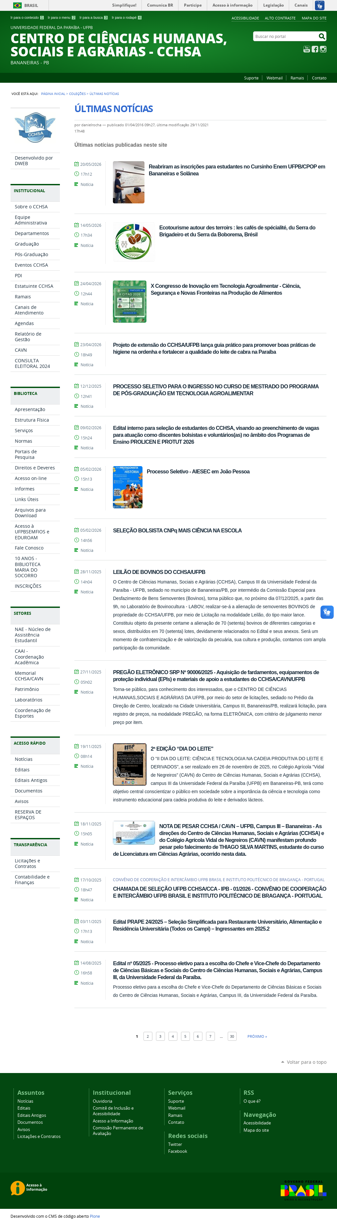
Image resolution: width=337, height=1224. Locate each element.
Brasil (31, 5)
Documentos (30, 1122)
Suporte (251, 77)
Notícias (25, 1101)
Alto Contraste (280, 17)
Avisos (23, 1129)
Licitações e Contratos (39, 1136)
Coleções (77, 93)
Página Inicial (53, 93)
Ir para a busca (94, 17)
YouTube (306, 49)
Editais (23, 1108)
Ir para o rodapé (127, 17)
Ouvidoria (102, 1101)
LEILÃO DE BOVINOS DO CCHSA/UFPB (159, 572)
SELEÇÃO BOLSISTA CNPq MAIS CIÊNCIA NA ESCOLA (177, 530)
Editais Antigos (31, 1115)
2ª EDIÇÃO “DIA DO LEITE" (182, 749)
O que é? (252, 1101)
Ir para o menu (62, 17)
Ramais (297, 77)
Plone (95, 1216)
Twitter (175, 1144)
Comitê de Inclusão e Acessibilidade (113, 1111)
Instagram (323, 49)
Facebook (315, 49)
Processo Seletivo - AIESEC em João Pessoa (198, 471)
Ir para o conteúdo (27, 17)
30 (232, 1036)
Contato (319, 77)
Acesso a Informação (113, 1121)
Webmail (275, 77)
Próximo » (257, 1036)
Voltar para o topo (306, 1062)
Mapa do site (314, 17)
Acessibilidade (245, 17)
